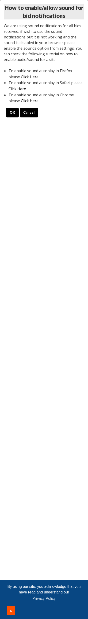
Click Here (29, 76)
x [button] (11, 610)
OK (12, 112)
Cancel (28, 112)
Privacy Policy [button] (44, 598)
